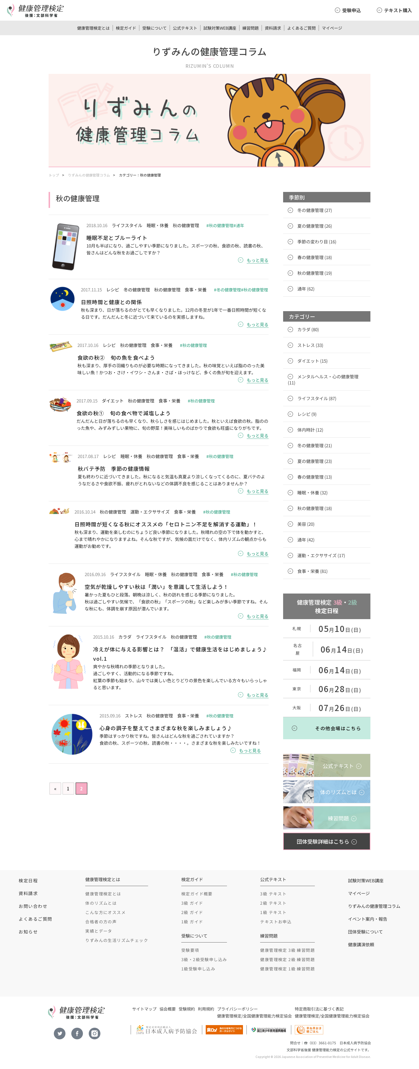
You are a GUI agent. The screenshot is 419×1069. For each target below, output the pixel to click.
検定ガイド (126, 28)
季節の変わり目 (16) (316, 241)
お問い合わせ (33, 906)
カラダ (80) (308, 329)
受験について (154, 28)
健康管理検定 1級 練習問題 (287, 969)
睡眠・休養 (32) (312, 492)
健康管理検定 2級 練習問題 (287, 959)
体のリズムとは (101, 903)
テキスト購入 (398, 10)
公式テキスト (185, 28)
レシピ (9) (307, 414)
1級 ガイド (192, 921)
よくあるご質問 (301, 28)
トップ (54, 174)
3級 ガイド (192, 903)
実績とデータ (98, 931)
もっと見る (258, 260)
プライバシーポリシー (237, 1009)
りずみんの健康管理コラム (89, 174)
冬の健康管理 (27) (314, 210)
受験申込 (351, 10)
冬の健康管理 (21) (314, 445)
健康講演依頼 (361, 944)
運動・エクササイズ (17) (321, 555)
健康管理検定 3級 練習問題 (287, 950)
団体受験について (365, 932)
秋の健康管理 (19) (314, 273)
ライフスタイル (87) (316, 398)
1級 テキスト (273, 912)
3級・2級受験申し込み (204, 959)
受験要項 (190, 950)
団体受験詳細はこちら (323, 841)
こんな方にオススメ (105, 912)
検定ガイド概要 (197, 894)
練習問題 (250, 28)
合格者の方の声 (101, 921)
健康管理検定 (229, 1016)
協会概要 (167, 1009)
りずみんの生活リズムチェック (116, 940)
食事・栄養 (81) (312, 571)
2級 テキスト (273, 903)
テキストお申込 (276, 921)
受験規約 (187, 1009)
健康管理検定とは (93, 28)
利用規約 (206, 1009)
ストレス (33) (310, 345)
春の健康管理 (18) (314, 257)
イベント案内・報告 (367, 919)
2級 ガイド (192, 912)
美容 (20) (306, 524)
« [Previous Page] (55, 788)
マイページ (332, 28)
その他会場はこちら (338, 728)
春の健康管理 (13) (314, 477)
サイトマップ (144, 1009)
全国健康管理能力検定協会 (267, 1016)
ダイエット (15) (312, 361)
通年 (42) (306, 540)
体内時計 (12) (310, 430)
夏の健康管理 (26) (314, 226)
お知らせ (28, 932)
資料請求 (273, 28)
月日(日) (340, 629)
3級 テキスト (273, 894)
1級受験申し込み (198, 969)
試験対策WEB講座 (219, 28)
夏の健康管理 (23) (314, 461)
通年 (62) (306, 289)
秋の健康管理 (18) (314, 508)
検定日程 (28, 880)
